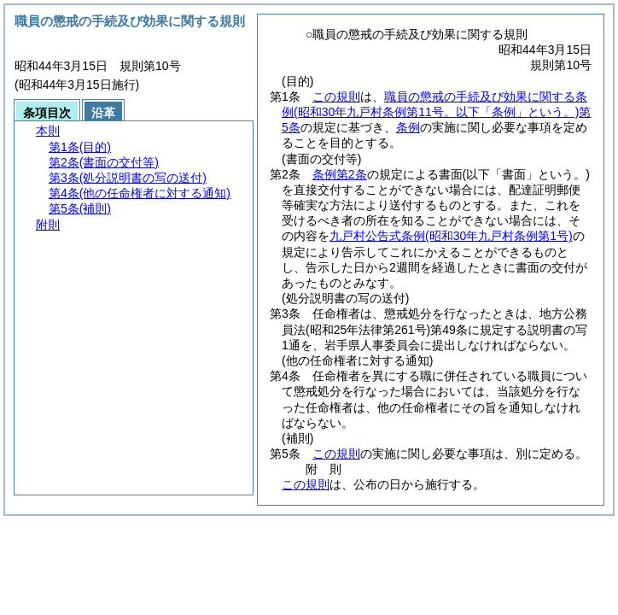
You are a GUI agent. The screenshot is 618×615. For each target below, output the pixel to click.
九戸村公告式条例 (451, 236)
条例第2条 (339, 174)
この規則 (336, 96)
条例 (408, 127)
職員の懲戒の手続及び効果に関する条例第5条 (436, 112)
